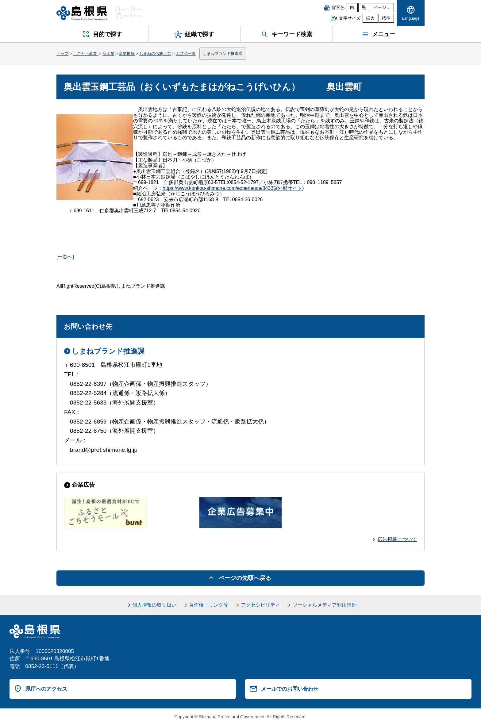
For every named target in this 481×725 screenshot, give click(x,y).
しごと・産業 (85, 53)
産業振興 (127, 53)
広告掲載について (397, 539)
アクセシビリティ (260, 605)
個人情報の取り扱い (154, 605)
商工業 (108, 53)
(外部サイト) (233, 188)
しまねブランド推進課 (223, 53)
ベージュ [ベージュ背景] (382, 7)
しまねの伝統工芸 (155, 53)
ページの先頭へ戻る (245, 578)
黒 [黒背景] (364, 7)
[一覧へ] (65, 256)
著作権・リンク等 (208, 605)
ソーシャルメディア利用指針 (324, 605)
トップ (62, 53)
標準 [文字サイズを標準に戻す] (386, 18)
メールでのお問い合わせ (289, 689)
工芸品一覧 (186, 53)
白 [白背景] (352, 7)
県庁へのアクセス (46, 689)
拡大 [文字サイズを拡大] (370, 18)
